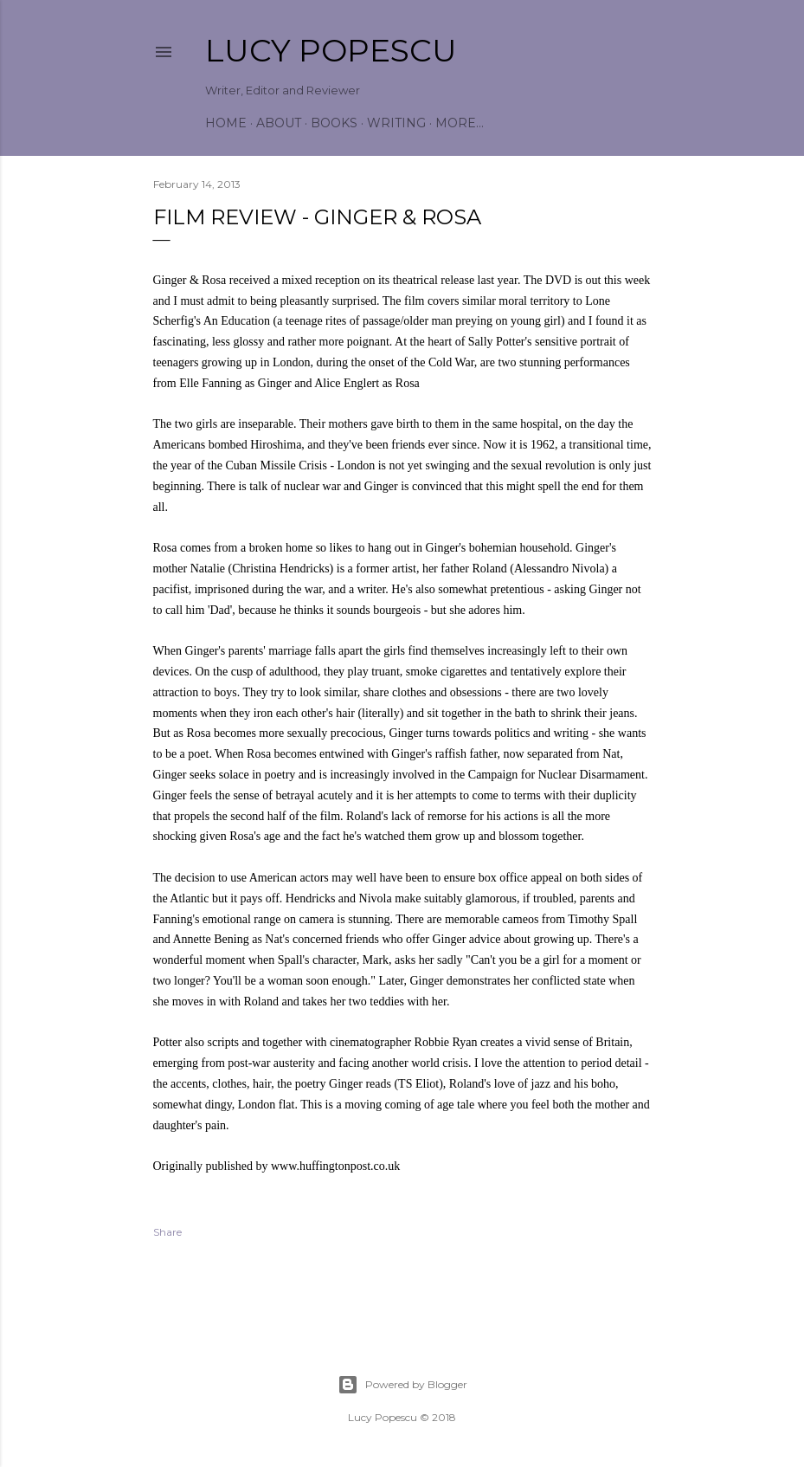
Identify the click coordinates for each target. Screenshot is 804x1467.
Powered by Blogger (402, 1384)
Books (334, 123)
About (278, 123)
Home (226, 123)
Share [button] (167, 1231)
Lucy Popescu (331, 50)
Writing (396, 123)
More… (459, 123)
